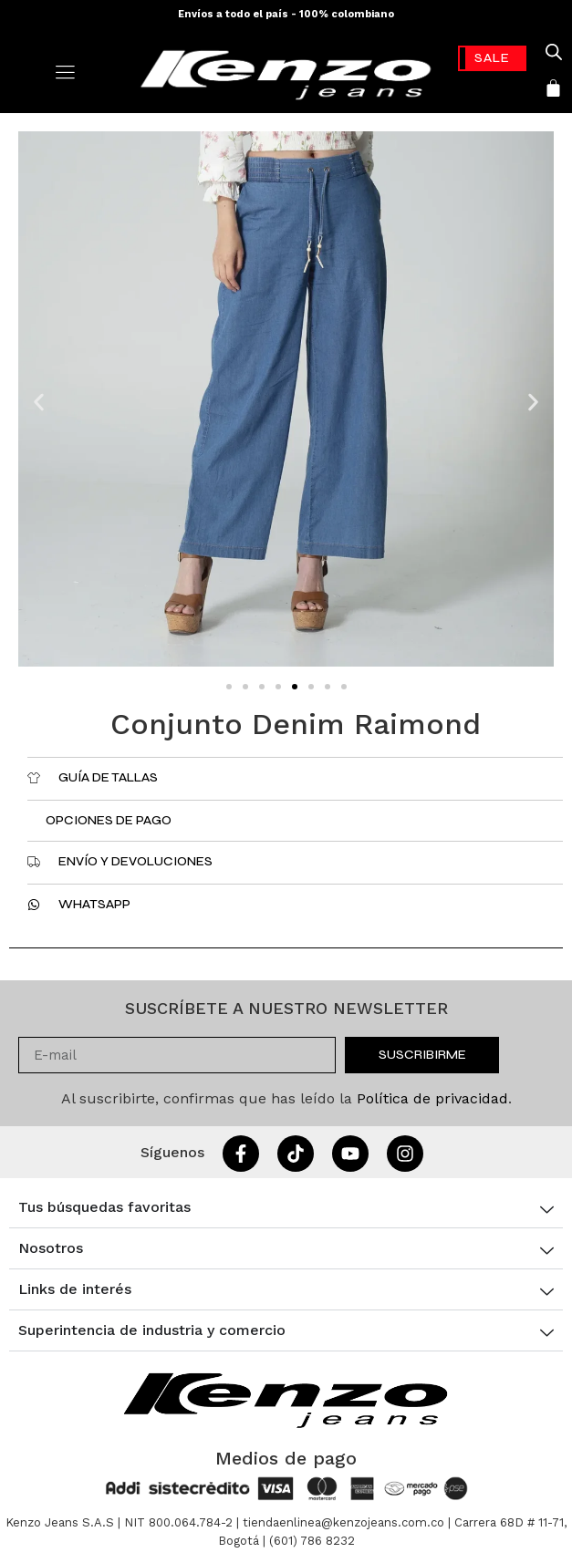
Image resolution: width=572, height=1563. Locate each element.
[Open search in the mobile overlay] (554, 52)
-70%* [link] (492, 58)
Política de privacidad (432, 1098)
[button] (38, 402)
